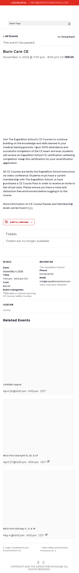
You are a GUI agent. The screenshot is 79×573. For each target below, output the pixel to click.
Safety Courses (23, 296)
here (30, 208)
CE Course (8, 296)
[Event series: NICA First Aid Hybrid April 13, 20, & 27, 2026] (48, 461)
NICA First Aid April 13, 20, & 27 (20, 455)
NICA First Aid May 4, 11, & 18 (19, 528)
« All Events (10, 36)
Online (6, 310)
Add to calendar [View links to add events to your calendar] (19, 222)
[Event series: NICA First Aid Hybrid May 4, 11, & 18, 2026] (46, 535)
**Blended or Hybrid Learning (19, 293)
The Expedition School (52, 267)
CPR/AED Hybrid (12, 384)
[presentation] (38, 354)
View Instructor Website (53, 284)
